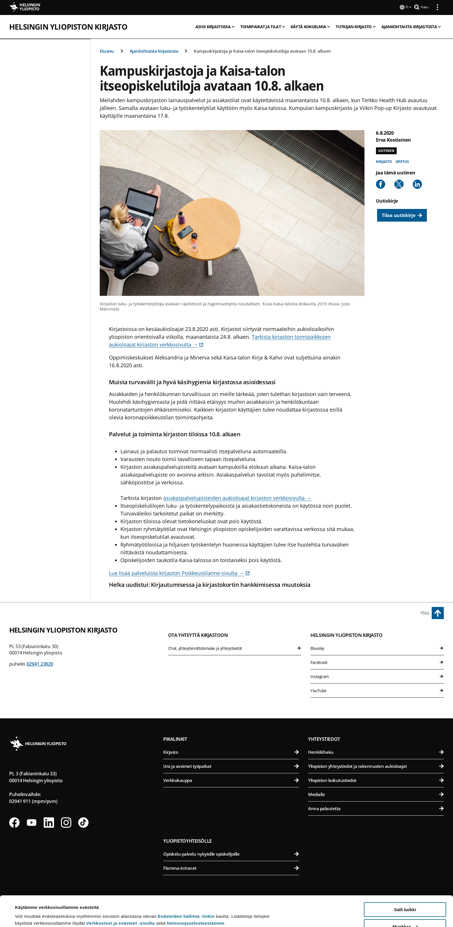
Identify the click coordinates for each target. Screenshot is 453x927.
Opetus (402, 161)
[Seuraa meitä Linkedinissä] (49, 822)
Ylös (425, 612)
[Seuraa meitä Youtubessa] (31, 822)
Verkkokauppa (231, 780)
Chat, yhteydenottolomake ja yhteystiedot (235, 647)
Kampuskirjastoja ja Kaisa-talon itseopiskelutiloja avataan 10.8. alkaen (262, 50)
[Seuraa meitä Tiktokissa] (83, 822)
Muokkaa (405, 896)
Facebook (377, 662)
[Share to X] (399, 183)
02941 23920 (39, 663)
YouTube (377, 690)
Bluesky (377, 647)
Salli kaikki (405, 879)
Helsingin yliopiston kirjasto (68, 26)
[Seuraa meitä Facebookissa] (14, 822)
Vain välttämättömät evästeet (405, 912)
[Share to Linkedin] (417, 183)
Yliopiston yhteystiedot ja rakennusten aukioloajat (376, 765)
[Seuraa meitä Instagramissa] (66, 822)
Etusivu (107, 50)
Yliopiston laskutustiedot (376, 780)
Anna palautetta (376, 808)
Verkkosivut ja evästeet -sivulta (120, 892)
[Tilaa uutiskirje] (402, 214)
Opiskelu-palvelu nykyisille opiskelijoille (231, 853)
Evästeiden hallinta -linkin (186, 885)
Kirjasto (384, 161)
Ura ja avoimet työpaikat (231, 765)
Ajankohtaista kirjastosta (154, 50)
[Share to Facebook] (380, 183)
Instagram (377, 676)
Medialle (376, 794)
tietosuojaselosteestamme (195, 892)
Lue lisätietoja (29, 908)
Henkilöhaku (376, 751)
